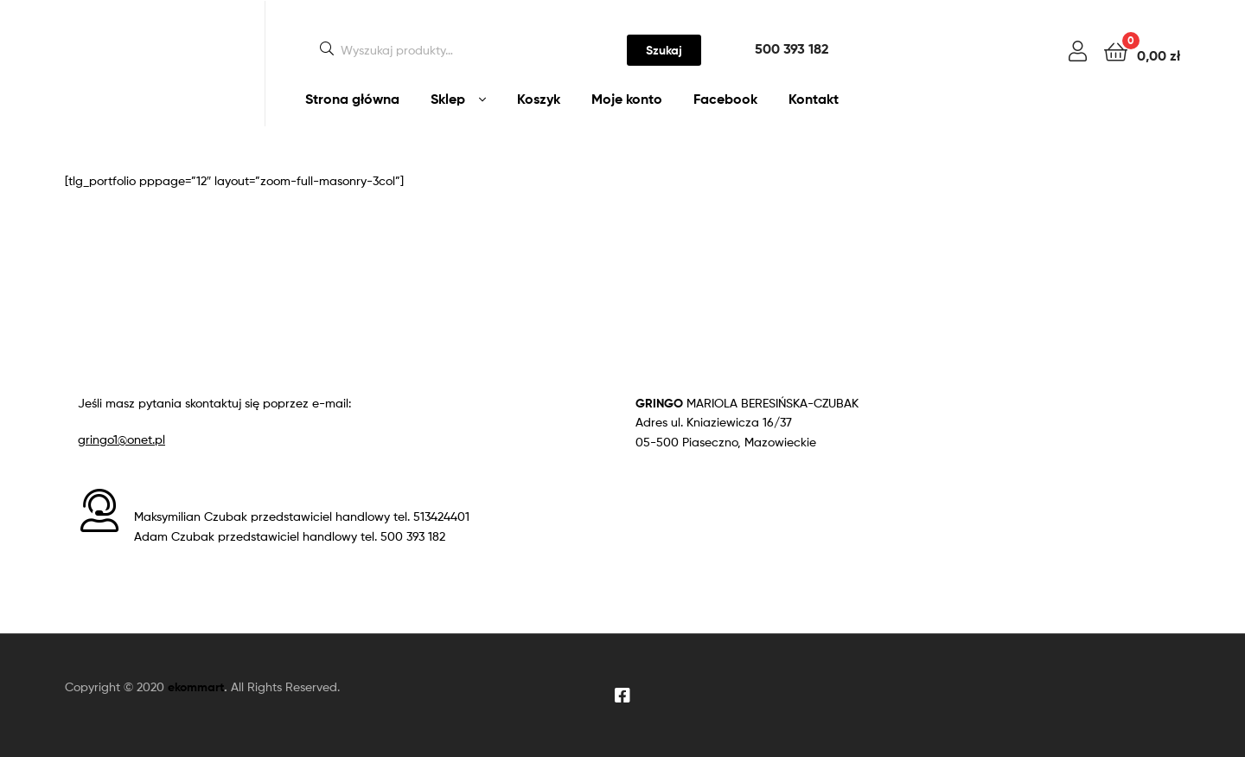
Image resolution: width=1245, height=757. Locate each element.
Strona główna (352, 98)
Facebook (725, 98)
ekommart (196, 687)
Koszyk (538, 98)
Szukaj (664, 50)
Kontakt (813, 98)
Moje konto (626, 98)
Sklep (448, 98)
